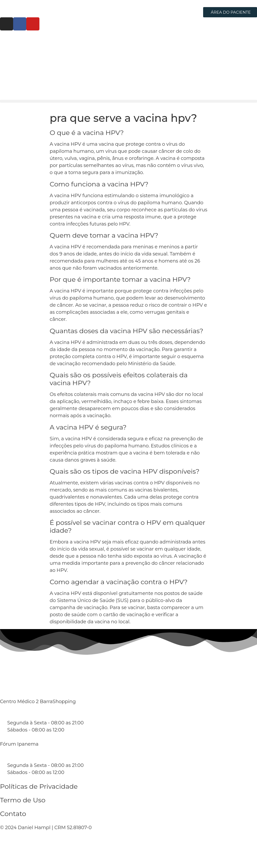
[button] (128, 101)
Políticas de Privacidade (39, 786)
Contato (13, 814)
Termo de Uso (22, 800)
